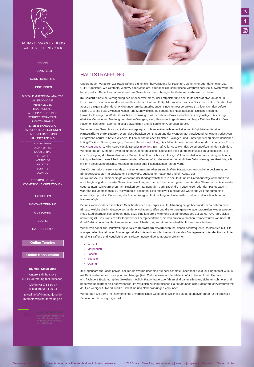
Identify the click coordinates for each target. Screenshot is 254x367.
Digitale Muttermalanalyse (42, 96)
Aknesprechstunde (42, 113)
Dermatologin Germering (28, 363)
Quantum (43, 173)
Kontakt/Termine (42, 204)
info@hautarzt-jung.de (48, 294)
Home (83, 62)
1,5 (27, 314)
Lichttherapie (42, 121)
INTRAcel (42, 156)
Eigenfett (145, 146)
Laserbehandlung (42, 125)
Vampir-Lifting (43, 147)
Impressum (194, 363)
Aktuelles (42, 196)
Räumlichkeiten (42, 78)
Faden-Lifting (42, 152)
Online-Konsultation (42, 255)
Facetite (42, 164)
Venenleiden (42, 104)
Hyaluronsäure (95, 146)
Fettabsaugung (42, 180)
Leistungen (43, 87)
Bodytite (42, 168)
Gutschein (42, 212)
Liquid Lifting (42, 143)
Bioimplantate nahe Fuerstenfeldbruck (70, 363)
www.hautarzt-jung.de (48, 298)
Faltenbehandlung (42, 134)
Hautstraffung (42, 138)
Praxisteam (43, 70)
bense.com (180, 363)
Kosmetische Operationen (42, 184)
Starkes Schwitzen (42, 117)
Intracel (92, 244)
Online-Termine (42, 243)
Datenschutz (42, 228)
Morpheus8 (42, 160)
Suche (43, 220)
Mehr (57, 323)
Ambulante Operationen (43, 129)
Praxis (42, 62)
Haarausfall (42, 108)
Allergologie (42, 100)
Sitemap (221, 363)
